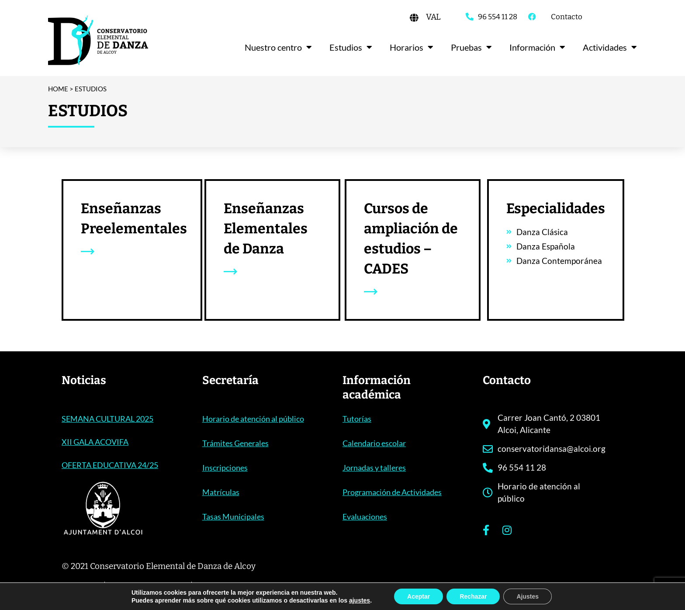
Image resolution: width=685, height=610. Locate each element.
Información (537, 47)
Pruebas (471, 47)
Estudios (350, 47)
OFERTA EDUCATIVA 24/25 (110, 465)
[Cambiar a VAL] (433, 17)
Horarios (411, 47)
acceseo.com (598, 590)
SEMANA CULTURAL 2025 (107, 418)
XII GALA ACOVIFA (95, 442)
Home (58, 89)
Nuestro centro (278, 47)
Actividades (610, 47)
